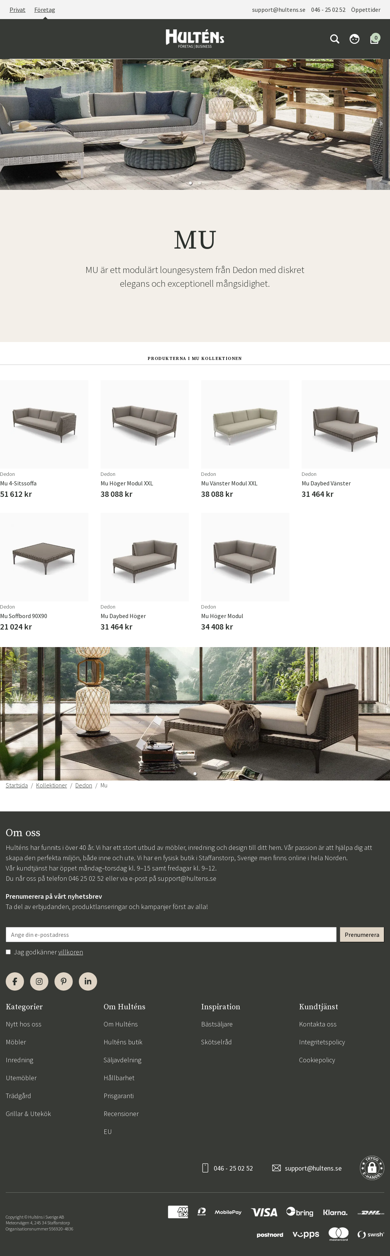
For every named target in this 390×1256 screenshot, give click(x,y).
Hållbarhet (119, 1077)
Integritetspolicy (322, 1042)
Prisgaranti (119, 1095)
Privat (18, 9)
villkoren (70, 952)
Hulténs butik (123, 1042)
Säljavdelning (122, 1059)
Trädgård (18, 1095)
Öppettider (365, 9)
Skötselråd (216, 1042)
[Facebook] (15, 981)
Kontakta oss (318, 1024)
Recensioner (121, 1113)
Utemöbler (21, 1077)
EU (108, 1131)
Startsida (17, 785)
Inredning (19, 1059)
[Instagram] (39, 981)
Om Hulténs (121, 1024)
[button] (190, 183)
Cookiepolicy (317, 1059)
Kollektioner (51, 785)
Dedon (83, 785)
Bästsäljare (217, 1024)
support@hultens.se (278, 9)
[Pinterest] (63, 981)
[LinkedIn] (88, 981)
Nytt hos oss (24, 1024)
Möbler (16, 1042)
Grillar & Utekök (28, 1113)
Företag (44, 9)
